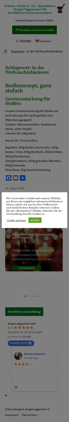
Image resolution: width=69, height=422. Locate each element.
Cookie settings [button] (16, 220)
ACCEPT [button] (35, 220)
